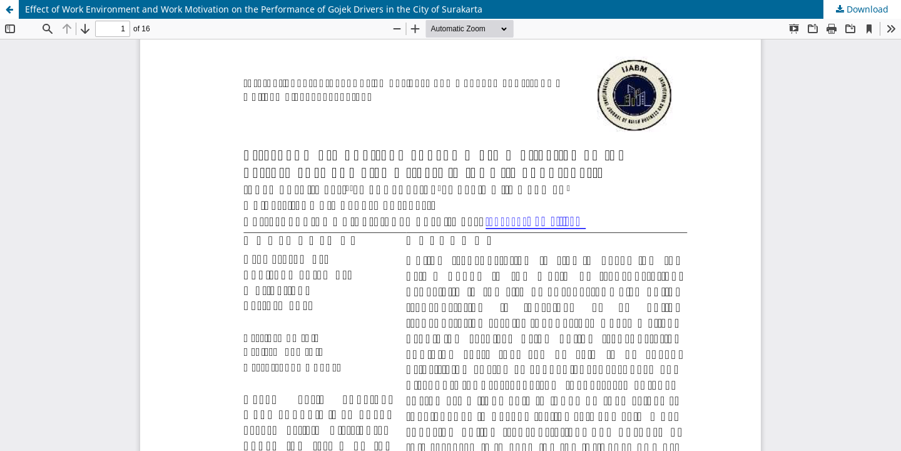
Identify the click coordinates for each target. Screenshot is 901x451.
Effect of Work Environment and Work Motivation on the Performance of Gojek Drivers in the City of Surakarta (253, 9)
